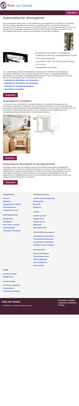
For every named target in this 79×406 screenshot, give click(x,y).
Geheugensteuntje (10, 215)
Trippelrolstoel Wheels (12, 204)
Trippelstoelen (8, 194)
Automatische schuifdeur (43, 242)
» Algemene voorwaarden (67, 303)
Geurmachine (38, 265)
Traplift (36, 212)
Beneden (36, 204)
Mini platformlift (39, 228)
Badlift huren (8, 277)
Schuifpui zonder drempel (43, 245)
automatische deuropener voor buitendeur (21, 83)
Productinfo (10, 158)
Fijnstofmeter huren (41, 256)
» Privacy (61, 305)
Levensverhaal (9, 228)
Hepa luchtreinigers (41, 253)
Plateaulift (37, 225)
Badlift (5, 270)
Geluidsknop (8, 219)
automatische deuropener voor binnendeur (21, 80)
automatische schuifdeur (14, 89)
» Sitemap (71, 300)
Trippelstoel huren (10, 210)
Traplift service (39, 222)
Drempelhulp (38, 201)
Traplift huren (38, 219)
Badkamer (37, 207)
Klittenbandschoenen (11, 291)
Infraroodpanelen (40, 259)
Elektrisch (7, 201)
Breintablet (7, 222)
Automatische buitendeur (43, 239)
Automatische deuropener (43, 232)
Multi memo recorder (11, 225)
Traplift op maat (39, 216)
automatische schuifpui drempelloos (19, 86)
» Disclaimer (62, 300)
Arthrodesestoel (9, 207)
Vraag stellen (10, 95)
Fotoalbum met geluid (12, 231)
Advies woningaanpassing (43, 198)
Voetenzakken (8, 288)
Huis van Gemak (11, 301)
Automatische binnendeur (43, 236)
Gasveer (6, 198)
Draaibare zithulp (10, 274)
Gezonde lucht (39, 250)
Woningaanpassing (41, 194)
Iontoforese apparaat (11, 285)
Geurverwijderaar (40, 262)
